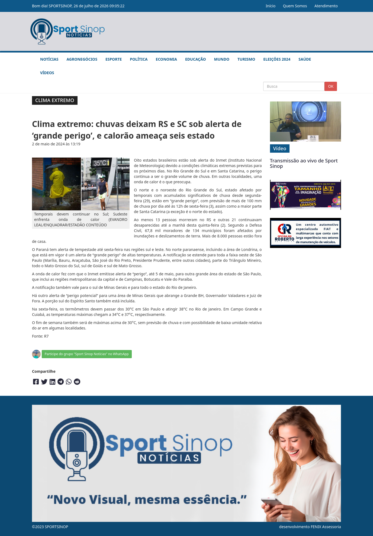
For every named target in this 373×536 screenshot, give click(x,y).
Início (270, 5)
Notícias (49, 59)
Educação (195, 59)
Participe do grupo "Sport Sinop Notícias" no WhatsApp (87, 354)
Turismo (246, 59)
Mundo (222, 59)
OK (330, 86)
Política (138, 59)
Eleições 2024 (276, 59)
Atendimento (326, 5)
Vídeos (47, 72)
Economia (166, 59)
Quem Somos (295, 5)
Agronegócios (81, 59)
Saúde (304, 59)
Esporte (113, 59)
